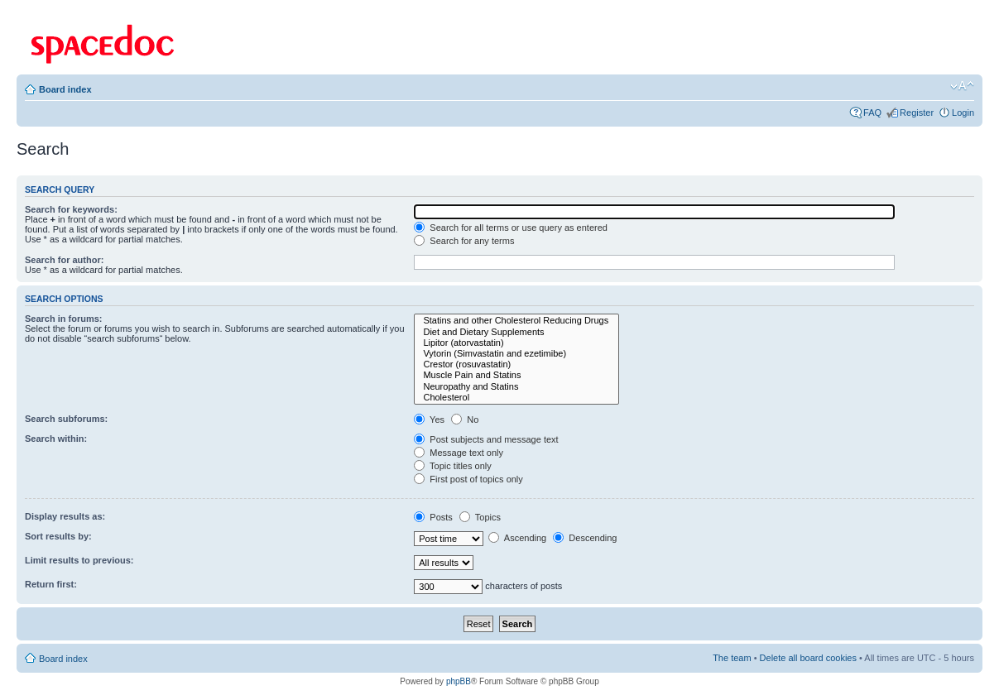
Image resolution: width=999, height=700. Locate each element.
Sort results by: (58, 536)
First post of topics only (468, 479)
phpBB (458, 681)
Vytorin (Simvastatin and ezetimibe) (516, 353)
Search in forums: (64, 319)
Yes (429, 419)
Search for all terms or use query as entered (511, 228)
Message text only (458, 453)
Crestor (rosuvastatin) (516, 364)
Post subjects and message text (486, 439)
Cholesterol (516, 397)
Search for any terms (464, 241)
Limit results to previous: (79, 560)
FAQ (872, 112)
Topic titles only (452, 466)
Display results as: (65, 516)
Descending (585, 538)
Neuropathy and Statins (516, 386)
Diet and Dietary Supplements (516, 332)
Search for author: (64, 260)
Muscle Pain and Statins (516, 375)
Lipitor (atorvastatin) (516, 343)
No (464, 419)
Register (917, 112)
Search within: (56, 438)
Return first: (51, 584)
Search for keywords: (71, 209)
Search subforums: (66, 419)
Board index (65, 89)
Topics (480, 517)
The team (732, 658)
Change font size (962, 86)
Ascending (517, 538)
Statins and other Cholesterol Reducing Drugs (516, 320)
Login (963, 112)
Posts (433, 517)
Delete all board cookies (808, 658)
